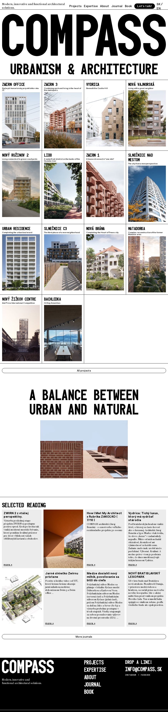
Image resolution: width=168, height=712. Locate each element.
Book (128, 5)
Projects (75, 5)
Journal (116, 5)
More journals (84, 635)
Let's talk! (144, 5)
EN (159, 7)
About (104, 5)
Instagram (129, 672)
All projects (84, 369)
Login (4, 708)
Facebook (142, 672)
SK (159, 3)
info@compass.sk (142, 666)
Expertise (91, 5)
